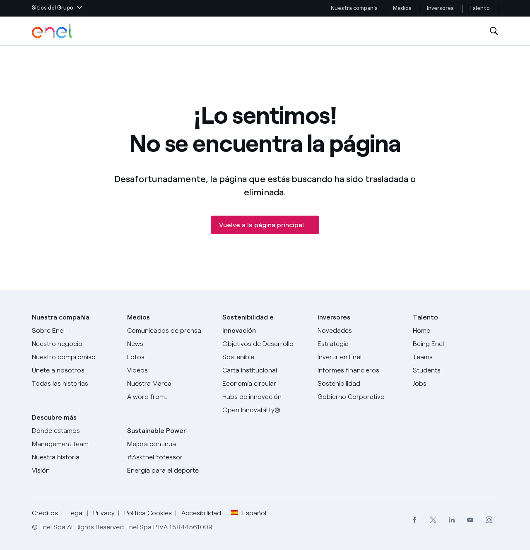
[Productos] (74, 344)
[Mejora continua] (169, 444)
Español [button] (248, 513)
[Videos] (169, 370)
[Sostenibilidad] (360, 383)
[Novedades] (360, 330)
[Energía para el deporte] (169, 470)
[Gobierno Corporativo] (360, 396)
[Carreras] (455, 330)
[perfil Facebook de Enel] (414, 520)
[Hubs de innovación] (265, 396)
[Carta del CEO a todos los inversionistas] (169, 344)
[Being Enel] (455, 344)
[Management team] (74, 444)
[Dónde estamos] (74, 430)
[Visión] (74, 470)
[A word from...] (169, 396)
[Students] (455, 370)
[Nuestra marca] (169, 383)
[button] (57, 8)
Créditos (45, 513)
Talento (480, 8)
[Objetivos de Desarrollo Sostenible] (265, 350)
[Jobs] (455, 383)
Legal (75, 513)
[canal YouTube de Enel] (470, 520)
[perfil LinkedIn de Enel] (451, 520)
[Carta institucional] (265, 370)
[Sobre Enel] (74, 330)
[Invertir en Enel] (360, 357)
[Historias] (74, 383)
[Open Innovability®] (265, 410)
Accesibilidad (201, 513)
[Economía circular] (265, 383)
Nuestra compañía (354, 8)
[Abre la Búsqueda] (494, 31)
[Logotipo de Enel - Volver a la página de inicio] (52, 31)
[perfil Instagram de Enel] (488, 520)
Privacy (104, 513)
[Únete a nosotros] (74, 370)
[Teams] (455, 357)
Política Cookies (148, 513)
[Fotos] (169, 357)
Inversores (440, 8)
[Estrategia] (360, 344)
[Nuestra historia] (74, 457)
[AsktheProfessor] (169, 457)
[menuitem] (414, 520)
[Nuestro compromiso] (74, 357)
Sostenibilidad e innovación (248, 323)
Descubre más (54, 417)
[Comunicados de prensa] (169, 330)
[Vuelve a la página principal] (265, 225)
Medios (402, 8)
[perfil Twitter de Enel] (433, 520)
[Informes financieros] (360, 370)
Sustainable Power (156, 431)
